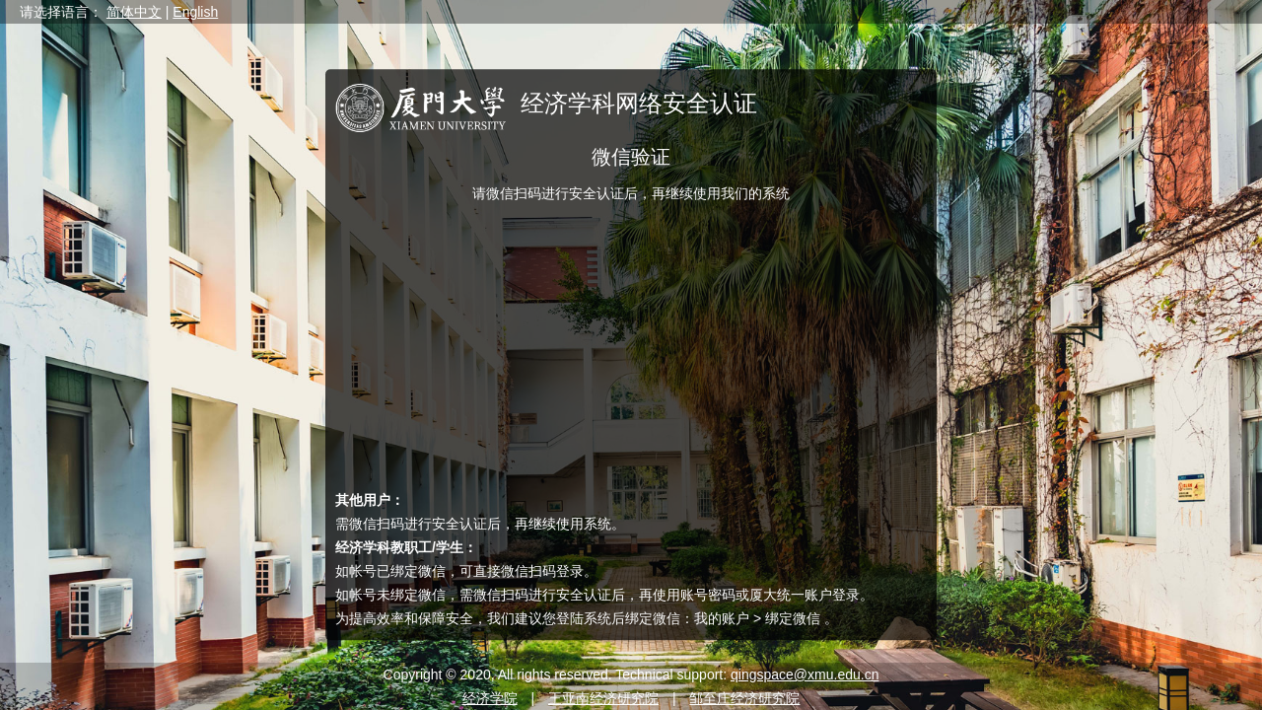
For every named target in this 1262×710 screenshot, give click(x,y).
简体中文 (134, 12)
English (195, 12)
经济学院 (490, 698)
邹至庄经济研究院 (744, 698)
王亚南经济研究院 (603, 698)
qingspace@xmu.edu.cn (804, 674)
